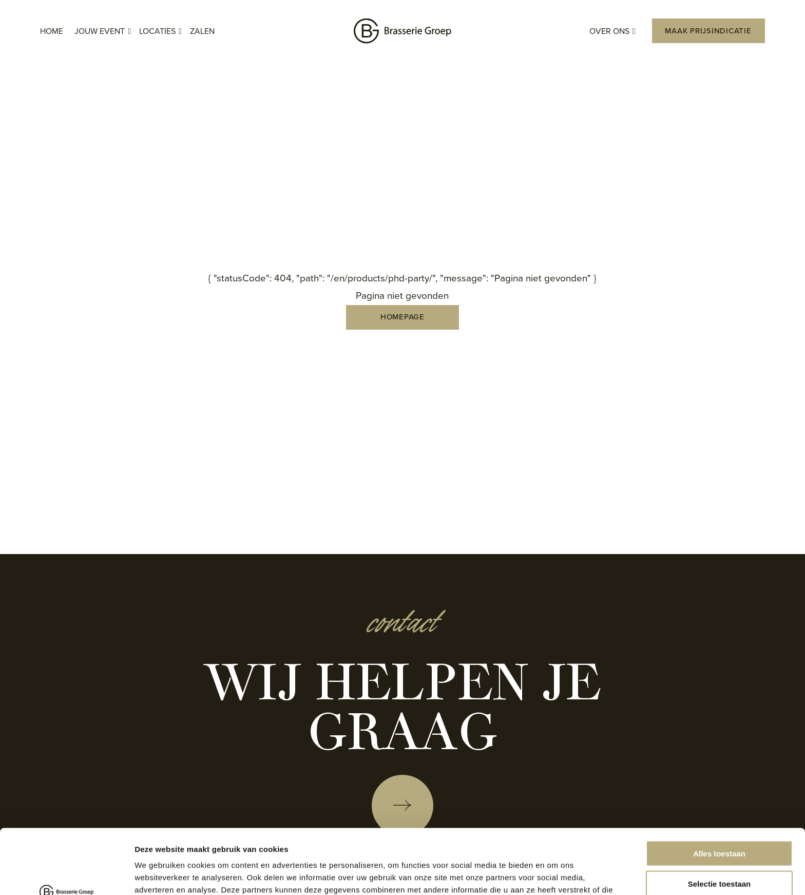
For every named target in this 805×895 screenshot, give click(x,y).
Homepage (402, 316)
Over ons (612, 31)
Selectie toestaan (719, 822)
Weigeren (719, 852)
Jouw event (102, 31)
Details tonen (554, 874)
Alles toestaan (719, 792)
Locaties (160, 31)
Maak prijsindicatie (708, 30)
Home (51, 31)
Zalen (202, 31)
